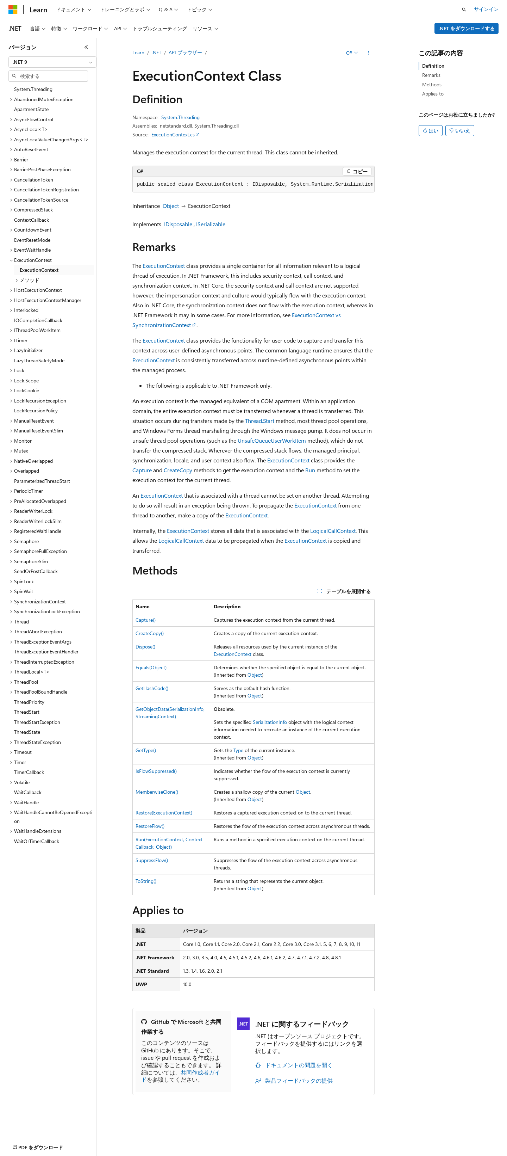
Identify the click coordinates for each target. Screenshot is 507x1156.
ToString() (146, 881)
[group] (253, 184)
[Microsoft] (13, 9)
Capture (142, 470)
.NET (156, 52)
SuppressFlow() (152, 860)
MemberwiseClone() (157, 791)
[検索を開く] (464, 9)
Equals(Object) (151, 667)
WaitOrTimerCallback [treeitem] (36, 841)
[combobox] (52, 62)
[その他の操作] (368, 53)
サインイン (486, 9)
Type (238, 750)
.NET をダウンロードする (467, 28)
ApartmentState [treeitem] (31, 109)
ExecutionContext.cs (173, 134)
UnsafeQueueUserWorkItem (272, 440)
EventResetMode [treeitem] (32, 239)
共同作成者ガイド (180, 1076)
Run (310, 470)
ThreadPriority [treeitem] (29, 702)
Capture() (146, 619)
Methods (432, 84)
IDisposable (178, 224)
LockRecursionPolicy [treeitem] (36, 410)
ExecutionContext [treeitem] (39, 269)
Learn (138, 52)
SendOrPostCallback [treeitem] (36, 571)
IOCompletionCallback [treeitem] (38, 320)
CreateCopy (178, 470)
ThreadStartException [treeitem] (37, 722)
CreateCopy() (150, 633)
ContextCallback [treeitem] (31, 219)
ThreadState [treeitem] (27, 731)
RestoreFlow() (150, 826)
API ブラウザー (185, 52)
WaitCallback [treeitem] (28, 792)
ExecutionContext (164, 265)
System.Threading (180, 117)
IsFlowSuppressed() (156, 771)
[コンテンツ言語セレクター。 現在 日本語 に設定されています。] (22, 1145)
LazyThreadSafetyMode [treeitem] (39, 360)
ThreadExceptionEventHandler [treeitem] (46, 651)
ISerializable (210, 224)
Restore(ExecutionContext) (164, 812)
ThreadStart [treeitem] (26, 711)
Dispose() (145, 646)
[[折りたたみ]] (86, 47)
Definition (433, 65)
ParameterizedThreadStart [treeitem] (42, 481)
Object (171, 205)
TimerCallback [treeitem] (29, 772)
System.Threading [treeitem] (33, 89)
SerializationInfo (270, 722)
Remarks (431, 75)
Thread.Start (259, 420)
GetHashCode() (152, 688)
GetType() (146, 750)
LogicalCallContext (333, 530)
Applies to (433, 93)
